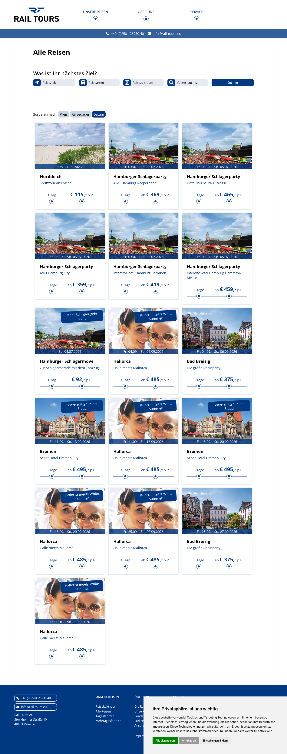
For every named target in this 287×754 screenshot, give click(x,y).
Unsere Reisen (95, 11)
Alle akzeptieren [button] (165, 740)
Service (196, 11)
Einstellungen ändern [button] (215, 740)
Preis (64, 114)
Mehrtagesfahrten (108, 721)
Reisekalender (106, 706)
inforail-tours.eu (167, 33)
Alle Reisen (103, 711)
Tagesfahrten (105, 716)
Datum (98, 114)
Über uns (146, 11)
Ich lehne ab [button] (189, 740)
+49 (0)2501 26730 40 (127, 33)
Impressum (143, 736)
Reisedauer (80, 114)
